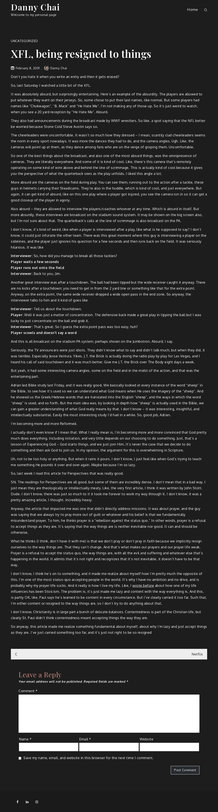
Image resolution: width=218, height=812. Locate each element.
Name (25, 739)
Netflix (197, 654)
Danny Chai (35, 7)
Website (146, 739)
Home (192, 9)
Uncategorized (24, 41)
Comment (28, 691)
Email (85, 739)
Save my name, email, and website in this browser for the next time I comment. (88, 758)
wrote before (143, 585)
